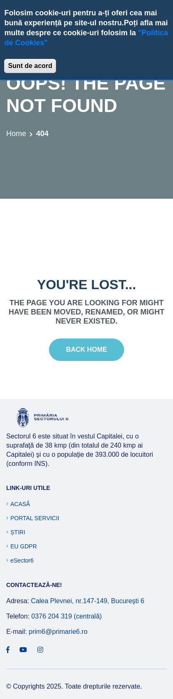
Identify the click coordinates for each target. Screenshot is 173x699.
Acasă (20, 504)
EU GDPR (23, 546)
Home (16, 133)
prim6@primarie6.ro (58, 631)
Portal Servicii (34, 518)
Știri (17, 532)
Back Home (86, 349)
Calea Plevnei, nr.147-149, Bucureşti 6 (87, 600)
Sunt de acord (30, 65)
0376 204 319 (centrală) (66, 616)
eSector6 (22, 560)
